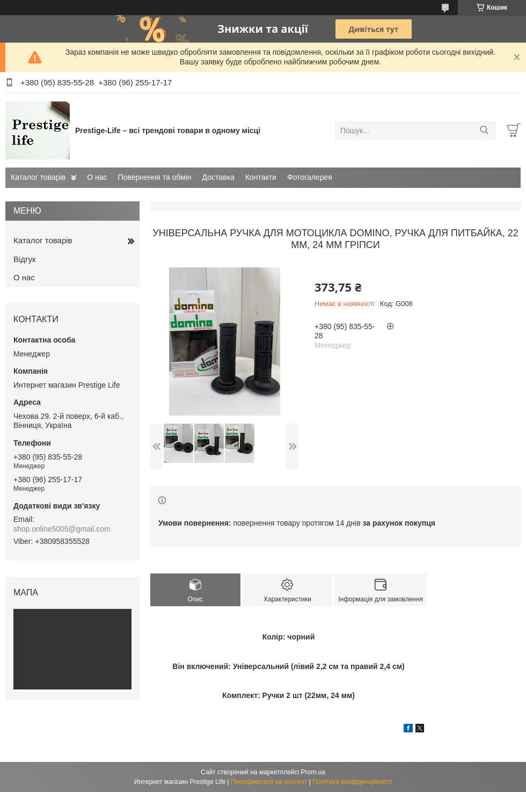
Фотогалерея (309, 177)
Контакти (260, 177)
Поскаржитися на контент (269, 782)
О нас (97, 177)
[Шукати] (484, 130)
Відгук (24, 259)
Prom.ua (313, 772)
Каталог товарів (38, 177)
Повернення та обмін (155, 177)
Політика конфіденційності (352, 782)
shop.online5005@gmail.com (62, 529)
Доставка (218, 177)
